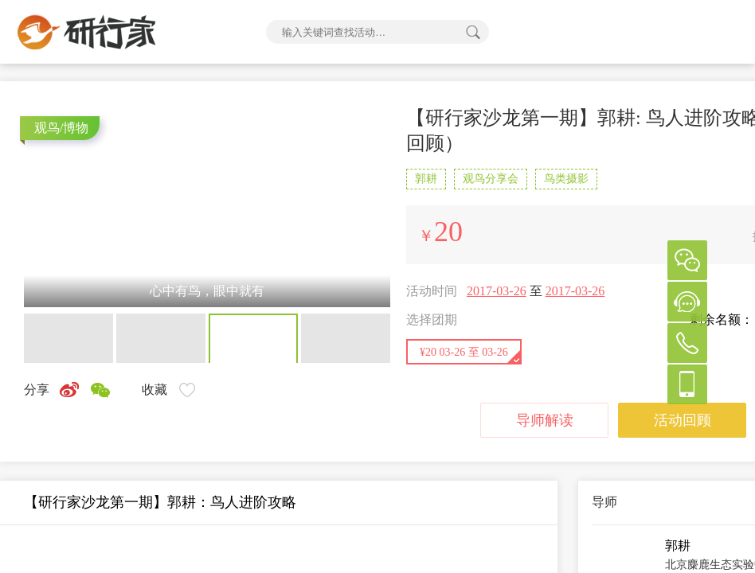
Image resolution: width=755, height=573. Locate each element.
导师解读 (544, 420)
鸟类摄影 (566, 179)
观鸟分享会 (490, 179)
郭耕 (426, 179)
